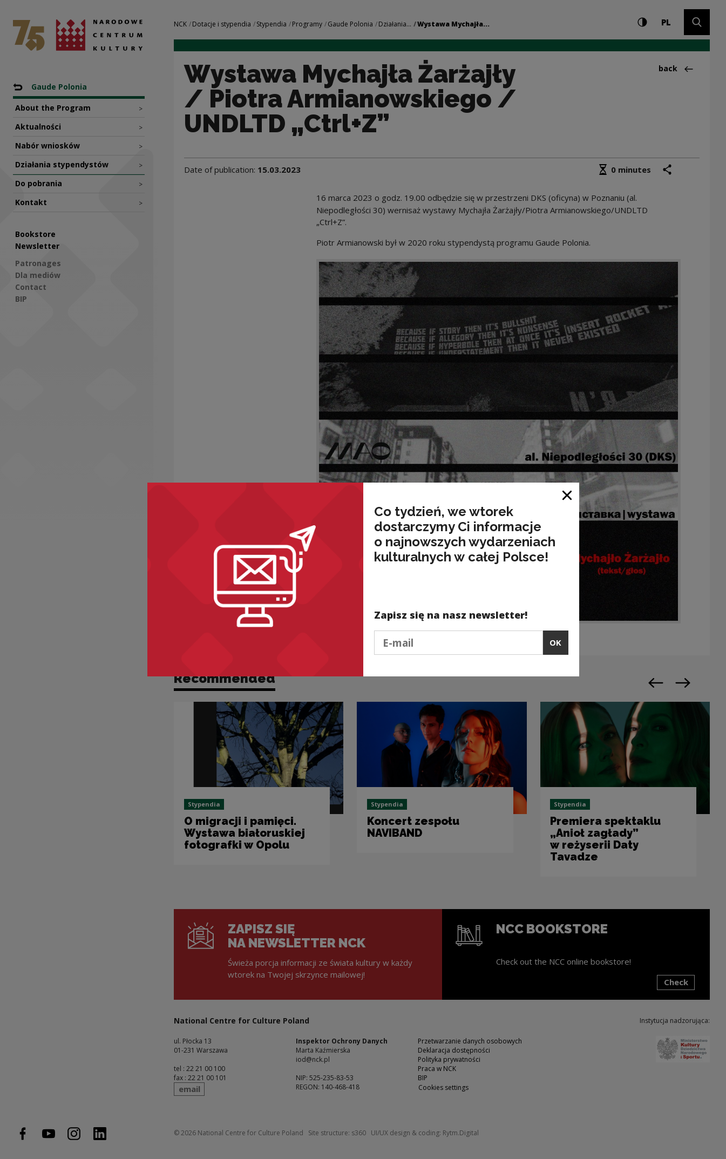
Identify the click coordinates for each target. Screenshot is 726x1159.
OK (555, 642)
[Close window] (567, 495)
